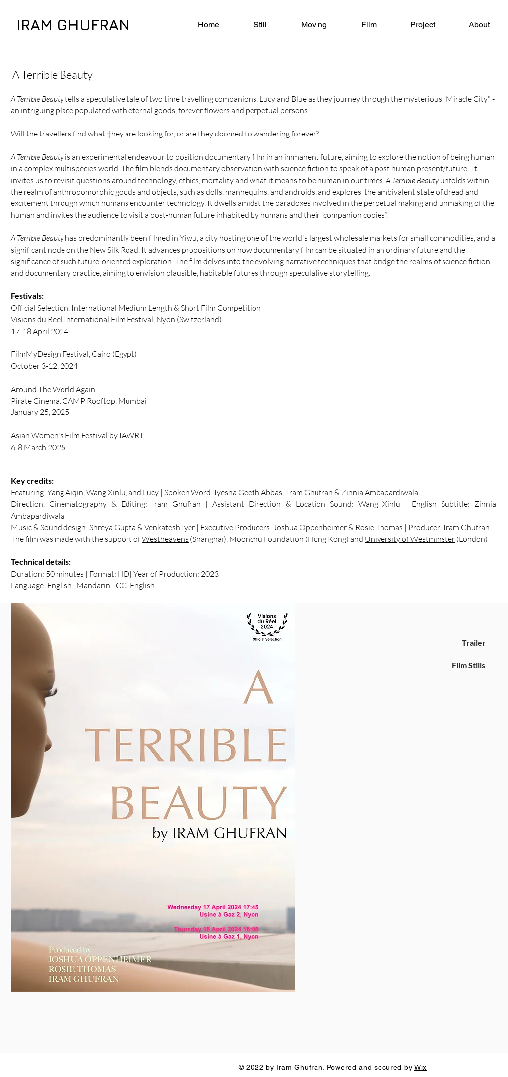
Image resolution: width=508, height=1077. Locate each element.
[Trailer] (473, 643)
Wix (420, 1067)
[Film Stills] (468, 665)
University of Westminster (410, 539)
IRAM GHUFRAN (73, 25)
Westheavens (165, 539)
